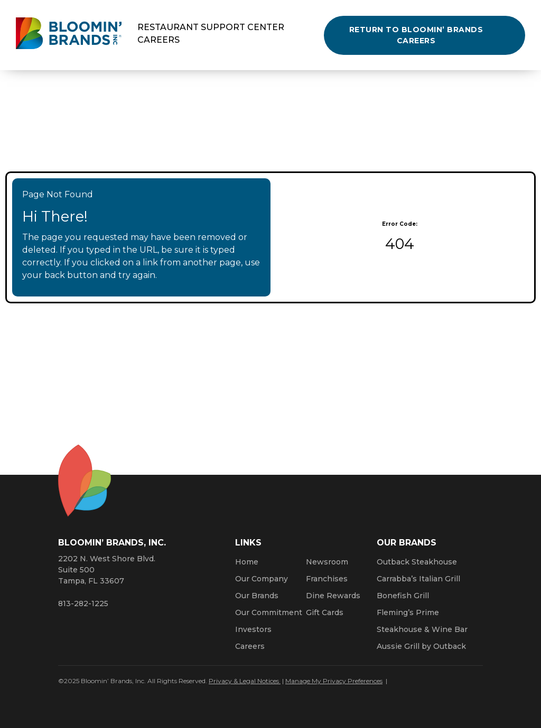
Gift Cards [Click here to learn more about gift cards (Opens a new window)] (324, 612)
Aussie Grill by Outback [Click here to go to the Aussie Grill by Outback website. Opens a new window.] (421, 646)
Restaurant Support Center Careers (210, 33)
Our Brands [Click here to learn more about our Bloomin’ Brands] (256, 595)
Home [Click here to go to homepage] (246, 562)
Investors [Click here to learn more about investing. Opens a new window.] (253, 629)
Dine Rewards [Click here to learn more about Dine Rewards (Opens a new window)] (333, 595)
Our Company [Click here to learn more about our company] (261, 578)
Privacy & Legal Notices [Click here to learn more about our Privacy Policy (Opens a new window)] (245, 681)
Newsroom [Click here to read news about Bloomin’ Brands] (327, 562)
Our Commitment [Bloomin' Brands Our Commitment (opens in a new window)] (268, 612)
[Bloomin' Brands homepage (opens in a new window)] (69, 35)
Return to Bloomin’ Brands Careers (416, 35)
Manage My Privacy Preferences (334, 681)
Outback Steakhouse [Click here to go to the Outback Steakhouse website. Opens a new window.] (417, 562)
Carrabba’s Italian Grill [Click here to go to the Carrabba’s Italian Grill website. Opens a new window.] (418, 578)
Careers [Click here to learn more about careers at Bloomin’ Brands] (250, 646)
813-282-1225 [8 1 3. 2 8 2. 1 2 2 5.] (83, 603)
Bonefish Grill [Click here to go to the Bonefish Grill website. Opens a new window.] (403, 595)
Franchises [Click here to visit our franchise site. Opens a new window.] (327, 578)
